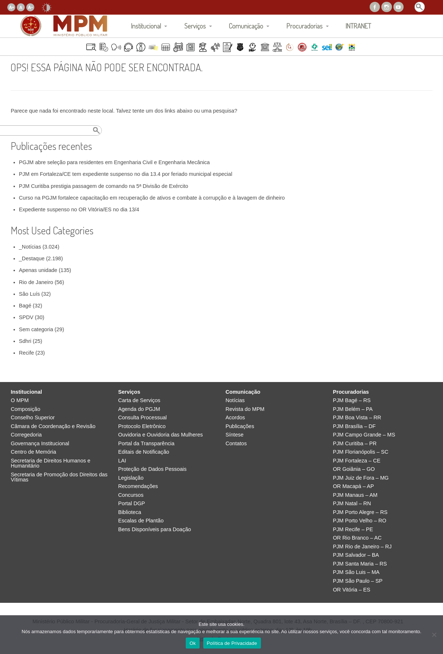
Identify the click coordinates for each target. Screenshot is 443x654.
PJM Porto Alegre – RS (360, 512)
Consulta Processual (142, 417)
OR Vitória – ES (351, 590)
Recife (26, 353)
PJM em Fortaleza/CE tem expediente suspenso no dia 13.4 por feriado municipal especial (125, 174)
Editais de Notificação (143, 452)
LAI (122, 461)
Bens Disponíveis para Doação (154, 529)
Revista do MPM (245, 409)
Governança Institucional (40, 443)
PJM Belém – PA (353, 409)
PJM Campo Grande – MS (364, 435)
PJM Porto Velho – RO (359, 520)
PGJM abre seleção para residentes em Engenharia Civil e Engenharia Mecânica (114, 162)
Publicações (240, 426)
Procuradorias (304, 26)
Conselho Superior (33, 417)
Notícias (235, 400)
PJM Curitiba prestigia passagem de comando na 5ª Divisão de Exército (103, 186)
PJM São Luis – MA (356, 572)
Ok (192, 643)
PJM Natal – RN (352, 503)
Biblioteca (129, 512)
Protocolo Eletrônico (142, 426)
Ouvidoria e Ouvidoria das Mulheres (160, 435)
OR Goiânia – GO (354, 469)
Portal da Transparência (146, 443)
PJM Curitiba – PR (355, 443)
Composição (25, 409)
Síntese (234, 435)
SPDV (26, 317)
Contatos (236, 443)
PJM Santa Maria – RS (360, 564)
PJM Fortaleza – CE (356, 461)
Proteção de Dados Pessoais (152, 469)
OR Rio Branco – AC (357, 538)
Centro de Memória (33, 452)
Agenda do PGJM (139, 409)
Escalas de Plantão (141, 520)
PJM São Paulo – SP (357, 581)
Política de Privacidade (232, 643)
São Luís (29, 294)
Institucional (146, 26)
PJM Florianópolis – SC (360, 452)
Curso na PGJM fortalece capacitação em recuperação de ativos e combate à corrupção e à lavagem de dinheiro (152, 198)
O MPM (19, 400)
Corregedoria (26, 435)
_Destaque (32, 258)
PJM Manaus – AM (355, 495)
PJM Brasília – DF (354, 426)
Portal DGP (131, 503)
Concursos (131, 495)
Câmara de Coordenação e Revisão (53, 426)
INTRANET (358, 26)
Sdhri (25, 341)
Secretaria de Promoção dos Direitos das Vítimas (59, 477)
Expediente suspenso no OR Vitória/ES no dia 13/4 (79, 209)
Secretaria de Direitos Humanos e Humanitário (50, 463)
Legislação (131, 478)
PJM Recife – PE (353, 529)
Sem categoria (36, 329)
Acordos (235, 417)
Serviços (195, 26)
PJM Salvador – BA (356, 555)
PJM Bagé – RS (352, 400)
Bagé (25, 306)
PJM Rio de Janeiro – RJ (362, 546)
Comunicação (246, 26)
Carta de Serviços (139, 400)
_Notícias (30, 247)
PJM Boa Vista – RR (357, 417)
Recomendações (138, 486)
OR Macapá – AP (353, 486)
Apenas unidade (38, 270)
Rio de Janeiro (36, 282)
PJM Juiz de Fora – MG (361, 478)
